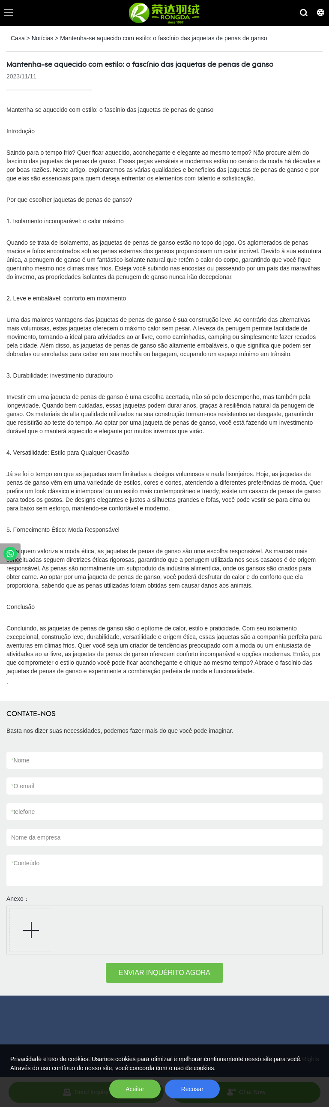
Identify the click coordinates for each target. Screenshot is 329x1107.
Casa (18, 38)
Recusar (192, 1089)
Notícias (43, 38)
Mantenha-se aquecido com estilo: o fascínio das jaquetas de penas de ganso (163, 38)
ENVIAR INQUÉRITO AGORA (164, 972)
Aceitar (135, 1089)
